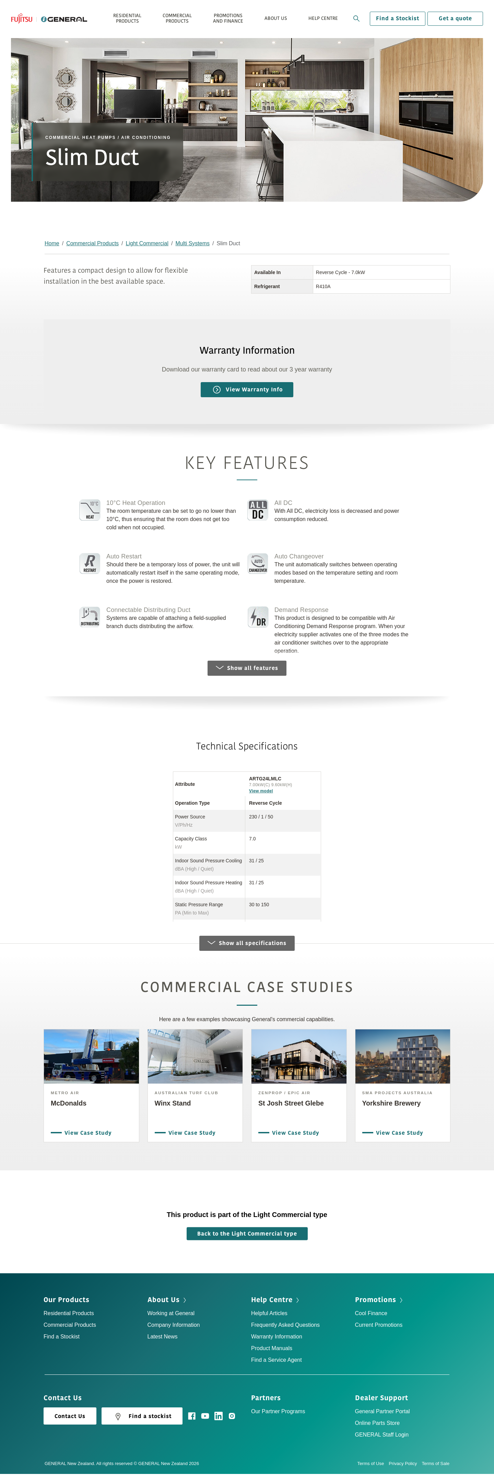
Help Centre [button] (323, 18)
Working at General (171, 1315)
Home (52, 243)
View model (261, 791)
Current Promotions (379, 1327)
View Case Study (87, 1134)
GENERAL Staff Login (382, 1437)
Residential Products (69, 1315)
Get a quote (455, 18)
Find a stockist (142, 1418)
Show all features (247, 668)
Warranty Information (276, 1339)
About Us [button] (275, 18)
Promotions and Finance (228, 18)
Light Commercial (147, 243)
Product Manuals (271, 1350)
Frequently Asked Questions (285, 1327)
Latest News (163, 1339)
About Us (164, 1302)
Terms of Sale (435, 1465)
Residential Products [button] (127, 18)
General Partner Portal (382, 1413)
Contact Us (70, 1418)
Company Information (174, 1327)
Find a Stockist (397, 18)
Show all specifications (247, 945)
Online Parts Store (377, 1425)
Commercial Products (92, 243)
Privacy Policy (405, 1465)
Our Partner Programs (278, 1413)
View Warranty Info (248, 389)
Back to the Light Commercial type (247, 1236)
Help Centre (272, 1302)
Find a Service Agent (276, 1362)
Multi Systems (192, 243)
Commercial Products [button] (177, 18)
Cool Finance (371, 1315)
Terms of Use (373, 1465)
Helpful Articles (269, 1315)
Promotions (375, 1302)
